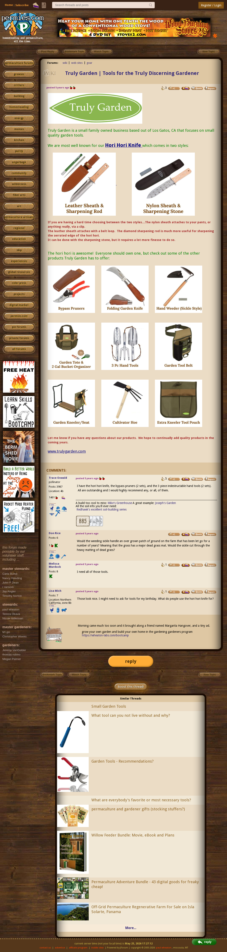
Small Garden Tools (108, 706)
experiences (19, 261)
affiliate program (78, 947)
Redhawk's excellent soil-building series (102, 509)
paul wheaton (163, 947)
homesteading (19, 107)
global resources (19, 272)
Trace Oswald (58, 477)
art (19, 206)
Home (9, 5)
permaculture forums (19, 63)
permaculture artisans (19, 217)
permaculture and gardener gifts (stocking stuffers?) (138, 809)
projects (19, 294)
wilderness (19, 184)
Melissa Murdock (55, 565)
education (19, 239)
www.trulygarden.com (67, 451)
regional (19, 228)
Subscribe (22, 5)
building (19, 96)
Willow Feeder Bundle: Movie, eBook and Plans (132, 835)
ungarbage (19, 162)
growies (19, 74)
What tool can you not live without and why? (130, 715)
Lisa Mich (55, 590)
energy (19, 118)
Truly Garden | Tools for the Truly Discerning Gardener (132, 73)
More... (130, 928)
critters (19, 85)
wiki (65, 62)
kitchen (19, 140)
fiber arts (19, 195)
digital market (19, 305)
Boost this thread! (131, 687)
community (19, 173)
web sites (77, 62)
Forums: (52, 62)
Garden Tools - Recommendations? (122, 761)
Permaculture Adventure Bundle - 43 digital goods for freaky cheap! (145, 884)
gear (89, 62)
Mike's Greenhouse (120, 503)
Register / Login (211, 5)
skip (19, 250)
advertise (60, 947)
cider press (19, 283)
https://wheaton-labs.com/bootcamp (105, 635)
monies (19, 129)
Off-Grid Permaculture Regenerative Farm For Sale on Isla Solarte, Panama (142, 909)
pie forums (19, 327)
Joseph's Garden (165, 503)
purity (19, 151)
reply (130, 661)
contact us (45, 947)
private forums (19, 338)
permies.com (19, 316)
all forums (19, 349)
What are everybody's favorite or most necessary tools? (141, 800)
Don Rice (55, 533)
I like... (52, 505)
